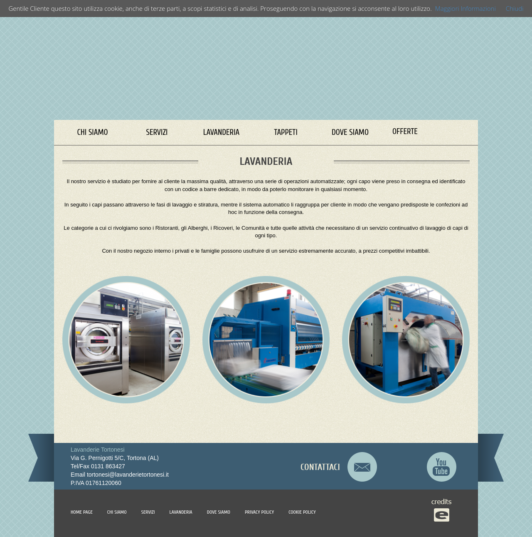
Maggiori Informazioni (465, 8)
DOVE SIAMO (350, 132)
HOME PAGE (82, 512)
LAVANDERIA (221, 132)
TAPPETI (286, 132)
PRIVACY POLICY (259, 512)
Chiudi (515, 8)
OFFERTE (405, 131)
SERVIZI (157, 132)
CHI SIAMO (92, 132)
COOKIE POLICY (301, 512)
